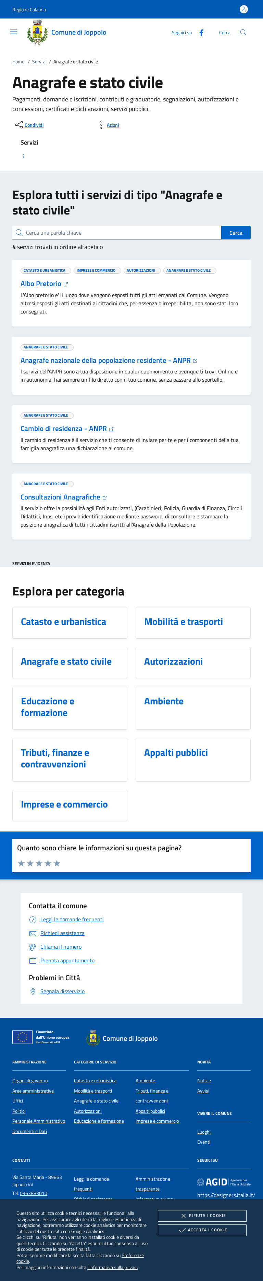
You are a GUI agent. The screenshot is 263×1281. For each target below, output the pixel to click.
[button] (29, 9)
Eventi (203, 1142)
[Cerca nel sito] (243, 32)
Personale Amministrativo (38, 1121)
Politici (18, 1111)
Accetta (202, 1230)
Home (18, 61)
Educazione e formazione (99, 1121)
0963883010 (33, 1193)
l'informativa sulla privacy (112, 1267)
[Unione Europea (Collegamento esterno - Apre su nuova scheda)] (42, 1038)
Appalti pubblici (150, 1111)
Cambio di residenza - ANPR (67, 428)
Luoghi (204, 1132)
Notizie (204, 1080)
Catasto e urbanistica (95, 1080)
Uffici (17, 1101)
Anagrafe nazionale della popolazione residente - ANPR (109, 360)
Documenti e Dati (29, 1131)
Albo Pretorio (44, 283)
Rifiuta (202, 1215)
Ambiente (145, 1080)
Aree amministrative (33, 1091)
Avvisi (203, 1091)
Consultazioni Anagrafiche (64, 496)
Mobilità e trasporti (93, 1091)
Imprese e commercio (157, 1121)
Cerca (235, 233)
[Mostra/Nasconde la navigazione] (14, 31)
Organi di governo (30, 1080)
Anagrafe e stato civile (96, 1101)
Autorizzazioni (88, 1111)
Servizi (39, 61)
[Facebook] (198, 32)
